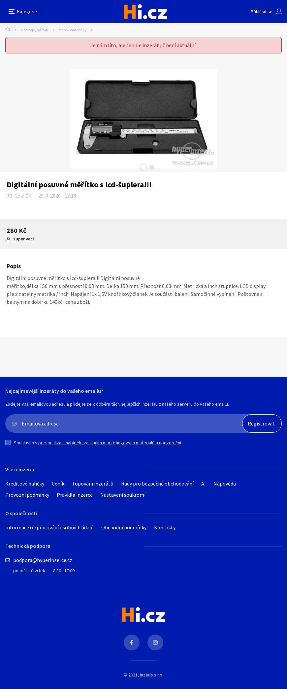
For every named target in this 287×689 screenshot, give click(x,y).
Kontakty (164, 527)
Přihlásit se (261, 12)
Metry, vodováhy (73, 29)
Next (151, 167)
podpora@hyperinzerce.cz (42, 560)
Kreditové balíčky (24, 483)
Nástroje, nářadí (34, 29)
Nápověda (224, 483)
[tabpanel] (143, 118)
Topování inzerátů (92, 483)
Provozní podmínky (27, 494)
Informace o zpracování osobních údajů (49, 527)
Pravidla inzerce (75, 494)
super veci (23, 239)
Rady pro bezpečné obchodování (157, 483)
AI (203, 483)
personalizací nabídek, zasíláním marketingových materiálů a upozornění (109, 443)
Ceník (58, 483)
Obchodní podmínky (123, 527)
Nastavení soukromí (122, 494)
